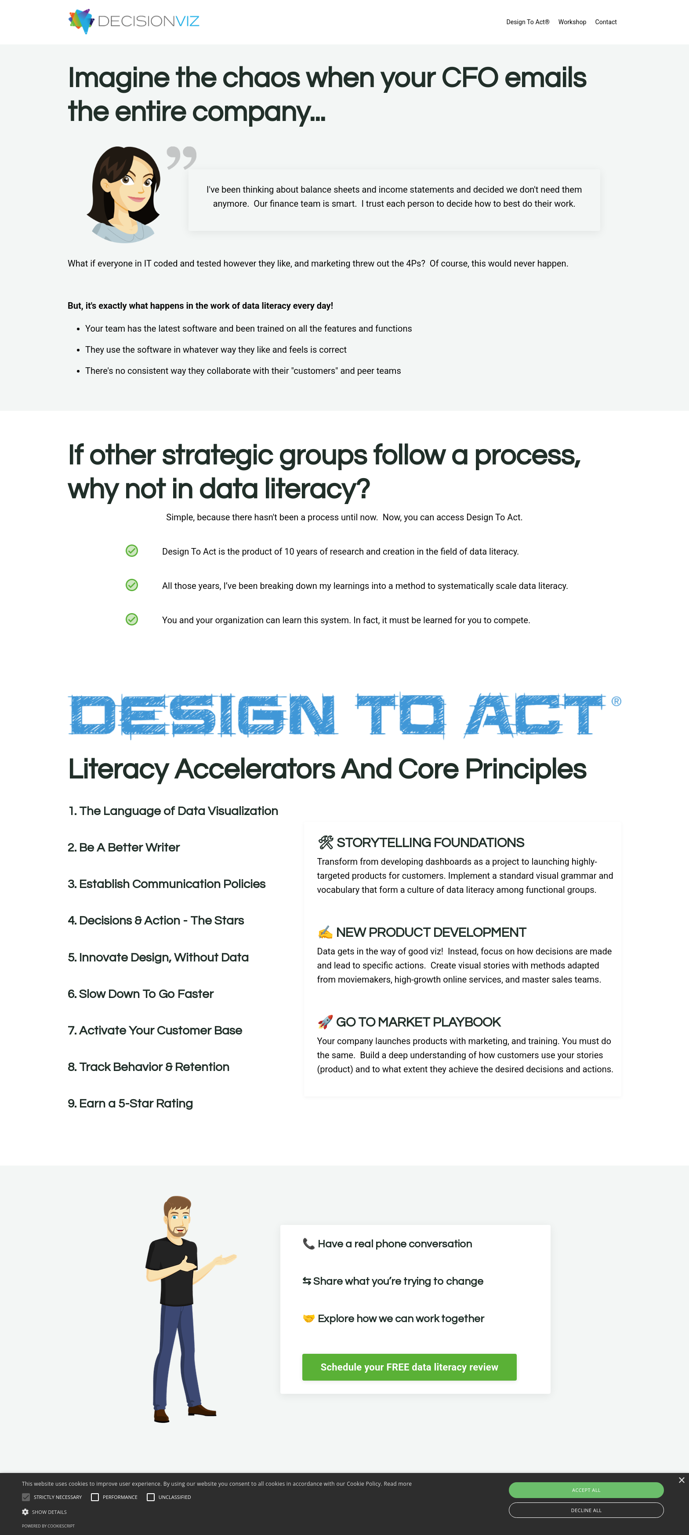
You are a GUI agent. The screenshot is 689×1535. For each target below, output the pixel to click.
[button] (217, 1511)
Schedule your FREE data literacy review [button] (417, 1367)
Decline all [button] (586, 1510)
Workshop (573, 22)
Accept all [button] (586, 1490)
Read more (398, 1483)
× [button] (681, 1480)
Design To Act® (529, 22)
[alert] (344, 1504)
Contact (606, 22)
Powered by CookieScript (48, 1526)
